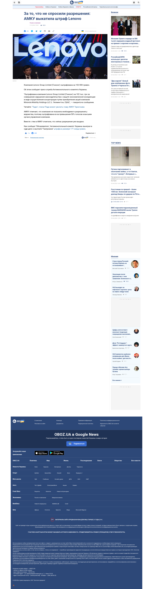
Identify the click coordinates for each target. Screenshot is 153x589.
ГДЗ (36, 479)
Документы (59, 423)
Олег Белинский (117, 337)
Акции (65, 485)
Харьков (45, 467)
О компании (38, 420)
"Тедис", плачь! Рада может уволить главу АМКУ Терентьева (58, 107)
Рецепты (37, 491)
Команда (59, 420)
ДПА (70, 479)
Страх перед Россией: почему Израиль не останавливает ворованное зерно (121, 263)
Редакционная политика (37, 137)
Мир (48, 461)
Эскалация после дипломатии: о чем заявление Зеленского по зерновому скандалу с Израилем (122, 276)
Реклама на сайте (40, 423)
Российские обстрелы (90, 7)
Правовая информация (85, 420)
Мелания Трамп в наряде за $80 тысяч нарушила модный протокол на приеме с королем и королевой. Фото (125, 41)
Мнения (114, 256)
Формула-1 (79, 473)
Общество (118, 461)
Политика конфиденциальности (110, 420)
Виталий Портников (118, 268)
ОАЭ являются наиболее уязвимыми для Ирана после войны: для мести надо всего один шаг (122, 356)
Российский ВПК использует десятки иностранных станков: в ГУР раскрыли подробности (121, 59)
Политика (33, 461)
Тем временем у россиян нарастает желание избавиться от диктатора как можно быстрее (125, 179)
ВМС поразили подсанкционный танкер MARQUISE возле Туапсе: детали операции (124, 210)
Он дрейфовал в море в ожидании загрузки (125, 215)
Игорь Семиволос (117, 281)
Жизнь (66, 461)
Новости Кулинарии (63, 491)
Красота (58, 510)
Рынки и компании (35, 23)
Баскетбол (48, 473)
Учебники (46, 479)
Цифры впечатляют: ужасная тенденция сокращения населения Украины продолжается (121, 332)
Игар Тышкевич (117, 374)
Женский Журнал (81, 510)
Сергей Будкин (117, 361)
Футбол (37, 473)
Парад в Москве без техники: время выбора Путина (121, 369)
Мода (68, 510)
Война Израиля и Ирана (66, 7)
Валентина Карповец (118, 348)
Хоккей (59, 473)
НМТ (87, 479)
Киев (36, 467)
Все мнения (117, 380)
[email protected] (35, 575)
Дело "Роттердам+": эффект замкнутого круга (122, 344)
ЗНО (79, 479)
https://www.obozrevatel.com (77, 543)
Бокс (68, 473)
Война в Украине (51, 7)
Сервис (75, 485)
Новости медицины (40, 503)
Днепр (69, 467)
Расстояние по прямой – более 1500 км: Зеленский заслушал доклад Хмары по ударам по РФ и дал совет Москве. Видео (125, 191)
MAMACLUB (55, 503)
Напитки (48, 491)
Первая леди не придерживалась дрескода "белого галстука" (125, 47)
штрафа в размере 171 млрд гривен (69, 129)
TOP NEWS (116, 143)
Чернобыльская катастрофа (108, 7)
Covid (66, 503)
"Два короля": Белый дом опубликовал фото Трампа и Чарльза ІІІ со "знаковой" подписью (120, 83)
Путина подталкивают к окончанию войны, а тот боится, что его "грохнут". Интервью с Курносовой (124, 171)
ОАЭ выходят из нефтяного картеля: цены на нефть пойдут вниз (122, 290)
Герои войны (39, 7)
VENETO (78, 7)
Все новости (135, 461)
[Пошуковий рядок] (138, 2)
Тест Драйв (38, 485)
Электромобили (52, 485)
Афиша (37, 510)
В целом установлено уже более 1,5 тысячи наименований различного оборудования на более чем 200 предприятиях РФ (120, 68)
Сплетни (47, 510)
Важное (114, 12)
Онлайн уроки (59, 479)
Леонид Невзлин (117, 294)
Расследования (86, 461)
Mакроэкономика (57, 497)
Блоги (99, 461)
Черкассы (80, 467)
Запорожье (57, 467)
